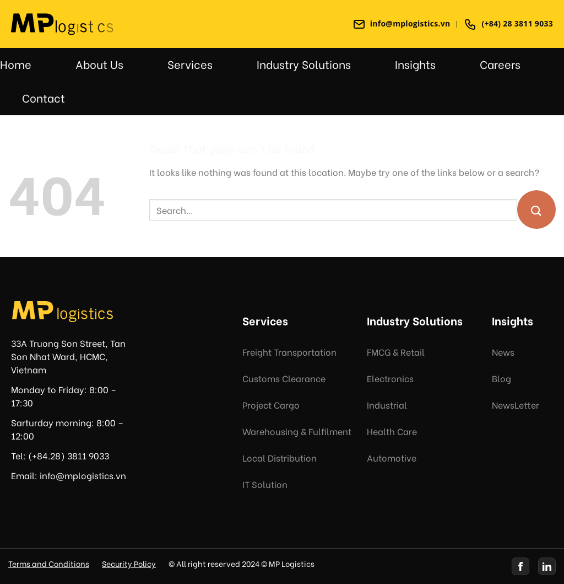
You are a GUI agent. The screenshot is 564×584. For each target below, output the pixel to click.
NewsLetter (515, 404)
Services (190, 64)
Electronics (390, 378)
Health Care (392, 431)
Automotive (391, 457)
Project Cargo (271, 404)
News (503, 351)
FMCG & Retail (396, 351)
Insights (415, 64)
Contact (43, 97)
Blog (501, 378)
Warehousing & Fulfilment (296, 431)
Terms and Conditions (48, 563)
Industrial (387, 404)
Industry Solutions (304, 64)
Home (15, 64)
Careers (500, 64)
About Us (99, 64)
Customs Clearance (284, 378)
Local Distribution (279, 457)
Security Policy (129, 563)
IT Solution (265, 484)
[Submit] (536, 209)
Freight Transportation (289, 351)
